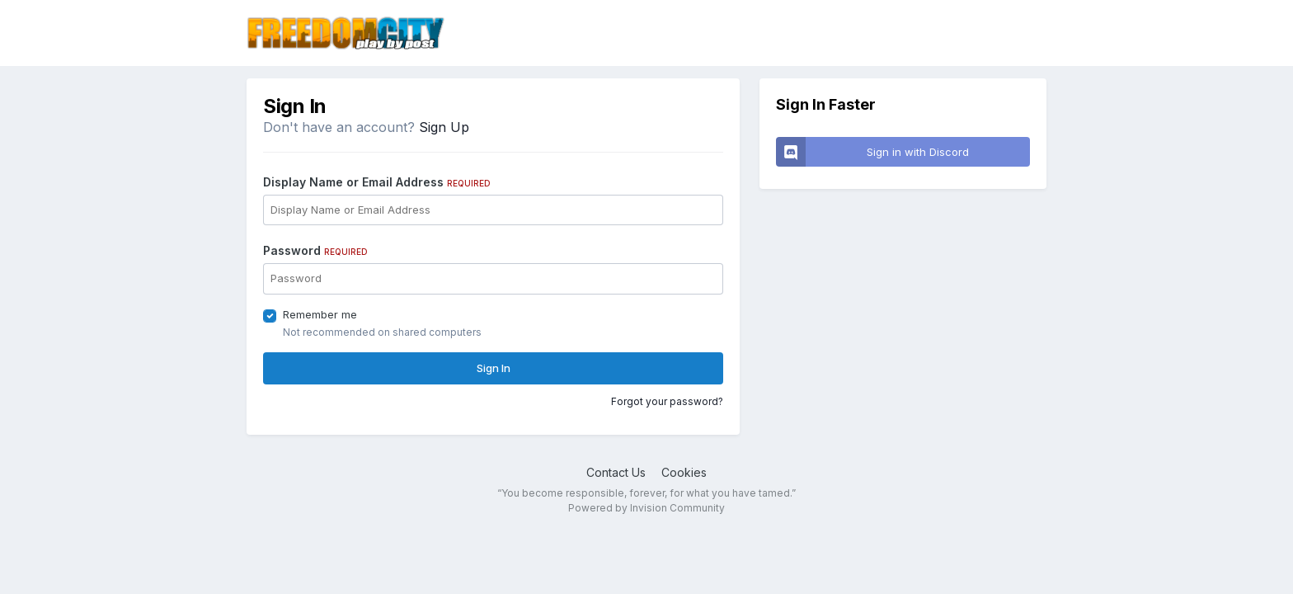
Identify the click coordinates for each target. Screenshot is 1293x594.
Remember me (320, 314)
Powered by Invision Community (646, 508)
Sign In (493, 368)
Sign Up (444, 127)
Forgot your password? (667, 401)
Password (315, 250)
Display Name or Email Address (377, 182)
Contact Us (616, 472)
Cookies (684, 472)
